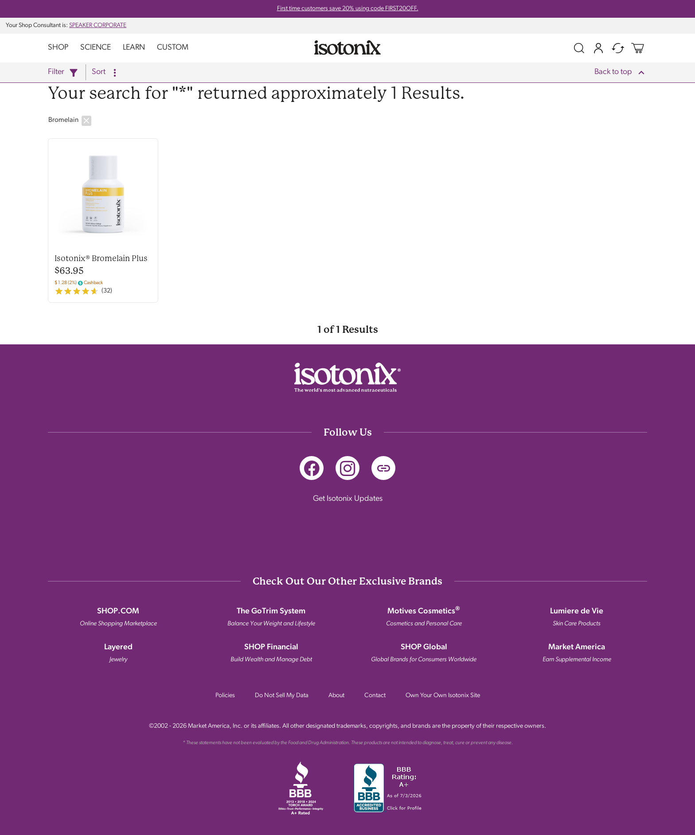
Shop (58, 47)
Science (95, 47)
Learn (134, 47)
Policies (225, 695)
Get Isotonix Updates (348, 499)
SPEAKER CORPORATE (97, 25)
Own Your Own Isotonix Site (443, 695)
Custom (172, 47)
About (336, 695)
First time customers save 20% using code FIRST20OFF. (347, 8)
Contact (375, 695)
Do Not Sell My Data (281, 695)
